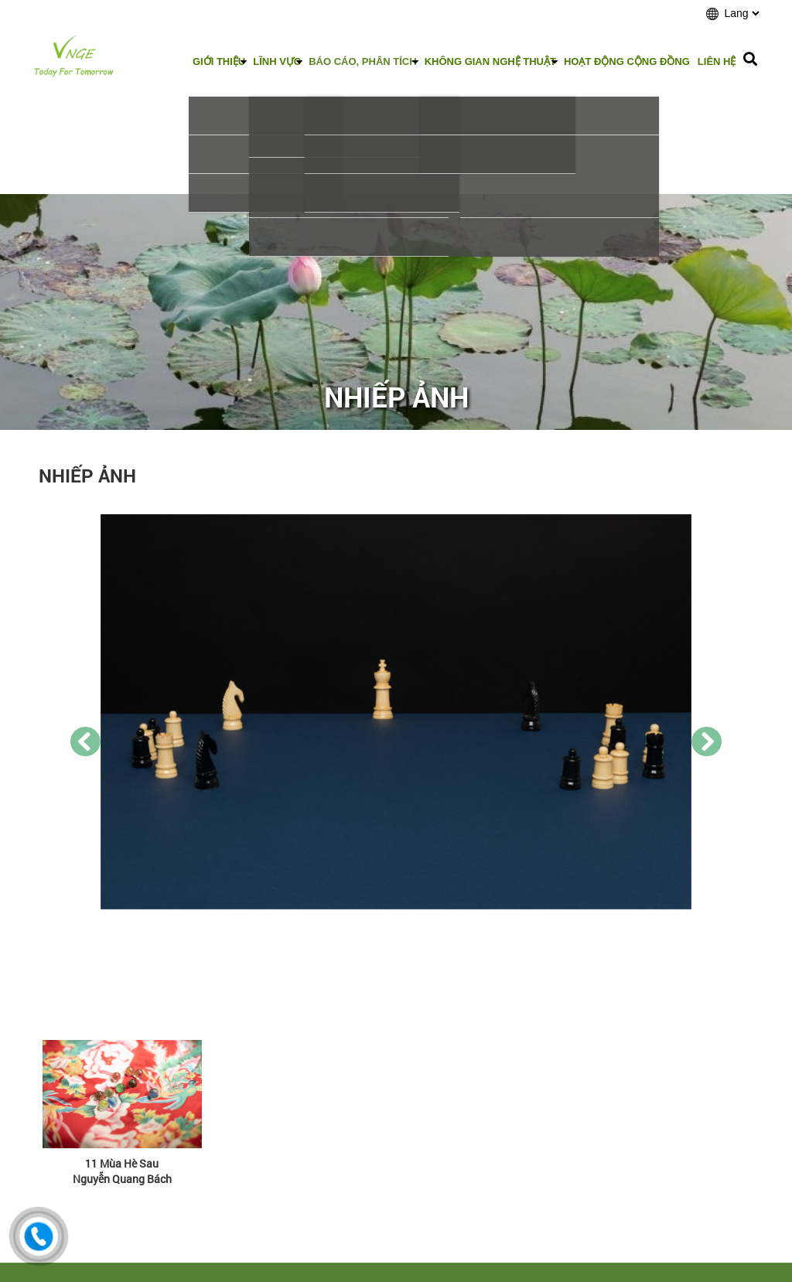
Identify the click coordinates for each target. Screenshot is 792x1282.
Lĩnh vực (277, 61)
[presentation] (85, 741)
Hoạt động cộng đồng (627, 61)
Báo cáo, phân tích (362, 61)
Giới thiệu (219, 61)
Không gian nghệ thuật (490, 61)
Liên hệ (717, 61)
